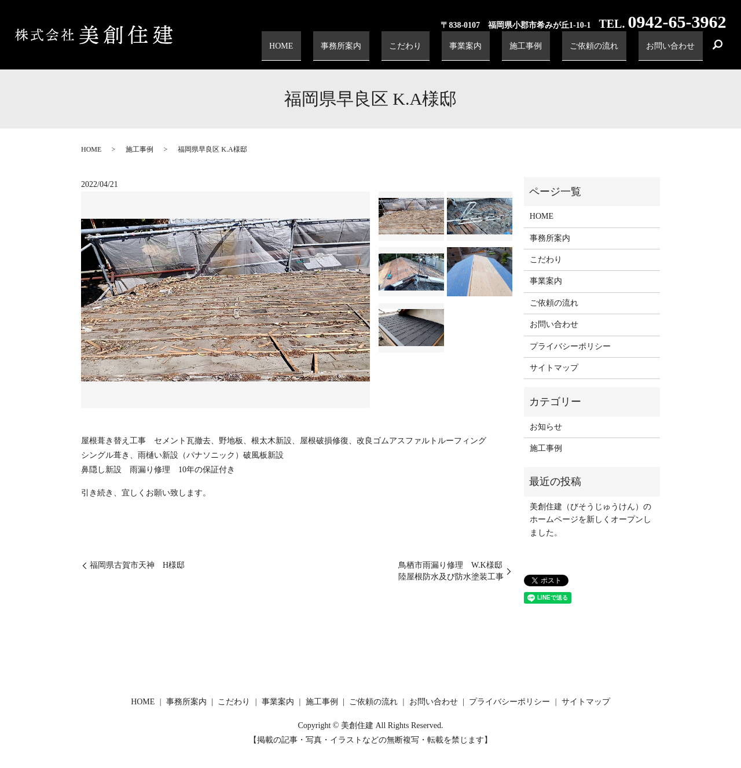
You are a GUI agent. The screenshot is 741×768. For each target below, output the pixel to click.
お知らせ (546, 426)
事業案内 (503, 49)
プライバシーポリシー (570, 346)
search (717, 49)
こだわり (455, 49)
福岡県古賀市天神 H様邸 (137, 565)
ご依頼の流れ (610, 49)
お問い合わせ (676, 49)
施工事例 (552, 49)
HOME (353, 49)
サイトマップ (554, 367)
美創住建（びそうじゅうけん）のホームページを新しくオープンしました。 (590, 519)
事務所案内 (402, 49)
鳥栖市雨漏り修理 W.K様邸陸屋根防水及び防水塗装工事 (451, 571)
